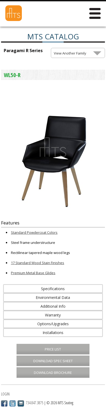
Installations (53, 332)
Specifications (53, 288)
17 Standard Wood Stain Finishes (37, 262)
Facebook (4, 403)
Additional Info (53, 306)
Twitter (12, 403)
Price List (53, 349)
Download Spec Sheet (53, 360)
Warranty (53, 315)
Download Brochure (53, 372)
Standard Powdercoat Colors (34, 232)
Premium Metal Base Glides (33, 272)
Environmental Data (53, 297)
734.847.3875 (34, 402)
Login (5, 394)
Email (21, 403)
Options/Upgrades (53, 323)
